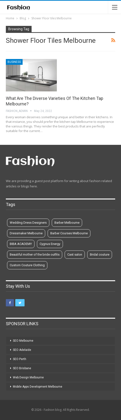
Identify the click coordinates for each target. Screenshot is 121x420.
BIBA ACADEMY (21, 244)
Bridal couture (99, 254)
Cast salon (74, 254)
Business (14, 62)
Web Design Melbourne (28, 377)
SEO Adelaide (22, 350)
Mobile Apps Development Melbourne (37, 386)
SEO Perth (19, 359)
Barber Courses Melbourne (69, 233)
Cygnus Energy (50, 244)
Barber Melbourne (66, 222)
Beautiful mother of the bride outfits (35, 254)
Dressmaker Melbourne (26, 233)
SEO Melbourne (23, 340)
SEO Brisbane (22, 368)
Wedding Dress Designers (28, 222)
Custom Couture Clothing (27, 265)
